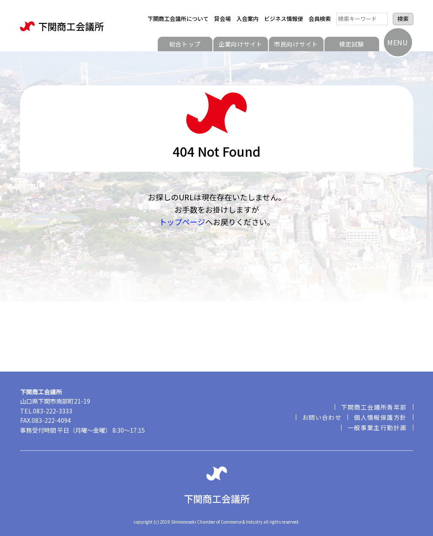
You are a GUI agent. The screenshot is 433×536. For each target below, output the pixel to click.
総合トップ (185, 44)
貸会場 (222, 19)
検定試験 (351, 44)
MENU (397, 42)
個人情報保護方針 (380, 417)
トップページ (182, 221)
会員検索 (320, 19)
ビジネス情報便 (283, 19)
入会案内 (247, 19)
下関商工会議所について (178, 19)
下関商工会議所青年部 (374, 407)
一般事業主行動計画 (377, 427)
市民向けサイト (296, 44)
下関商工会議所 (62, 26)
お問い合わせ (322, 417)
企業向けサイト (240, 44)
